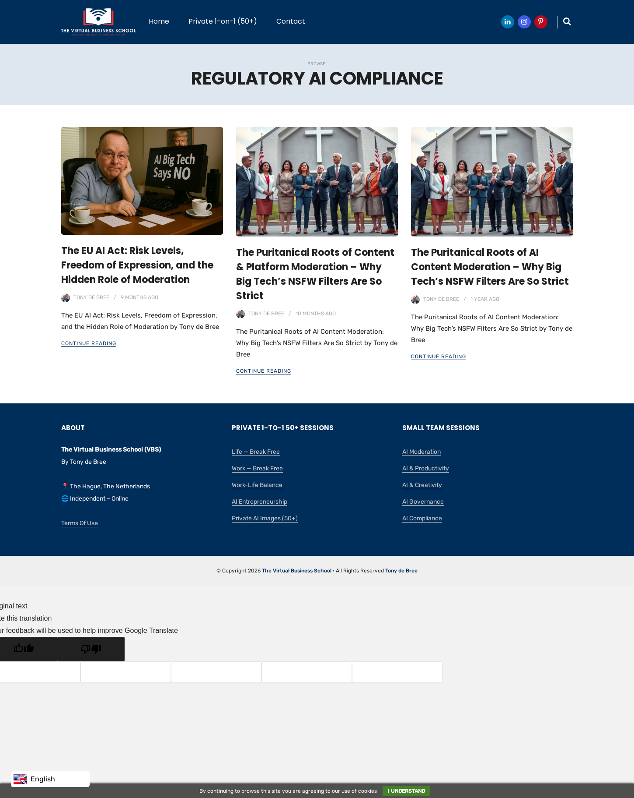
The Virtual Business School (296, 571)
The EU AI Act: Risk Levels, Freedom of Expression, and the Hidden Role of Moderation (137, 265)
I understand (406, 791)
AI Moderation (421, 451)
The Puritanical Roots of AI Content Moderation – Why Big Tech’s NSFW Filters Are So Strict (490, 267)
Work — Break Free (257, 468)
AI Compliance (422, 518)
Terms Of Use (79, 523)
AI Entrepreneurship (259, 501)
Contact (290, 21)
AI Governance (423, 501)
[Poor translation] (91, 649)
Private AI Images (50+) (265, 518)
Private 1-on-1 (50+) (222, 21)
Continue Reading (88, 343)
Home (159, 21)
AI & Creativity (422, 485)
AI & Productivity (425, 468)
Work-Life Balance (257, 485)
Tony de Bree (91, 297)
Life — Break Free (256, 451)
